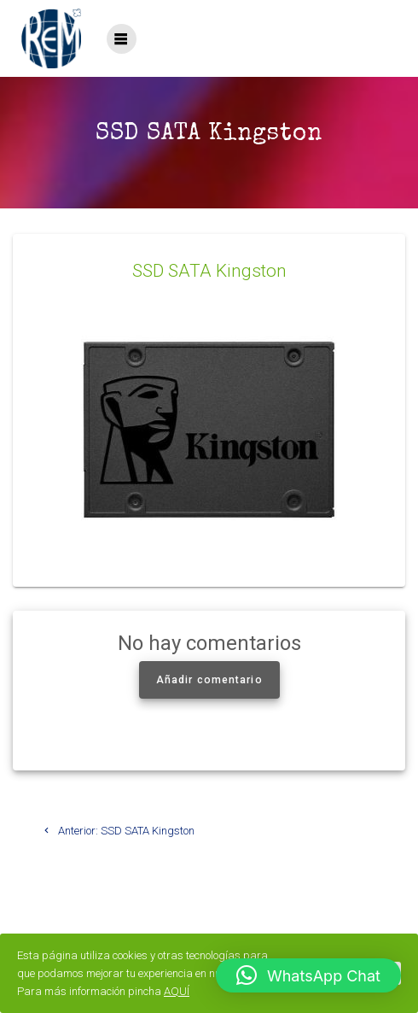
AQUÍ (176, 991)
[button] (308, 975)
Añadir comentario (209, 680)
